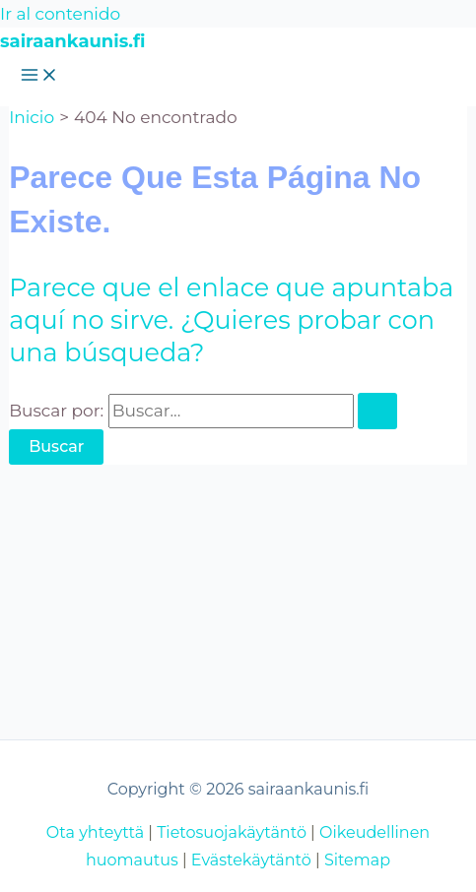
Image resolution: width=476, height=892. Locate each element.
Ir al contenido (60, 14)
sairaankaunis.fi (72, 41)
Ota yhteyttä (95, 832)
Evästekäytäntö (251, 860)
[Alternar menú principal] (39, 76)
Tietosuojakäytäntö (231, 832)
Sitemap (357, 860)
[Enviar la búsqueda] (377, 411)
